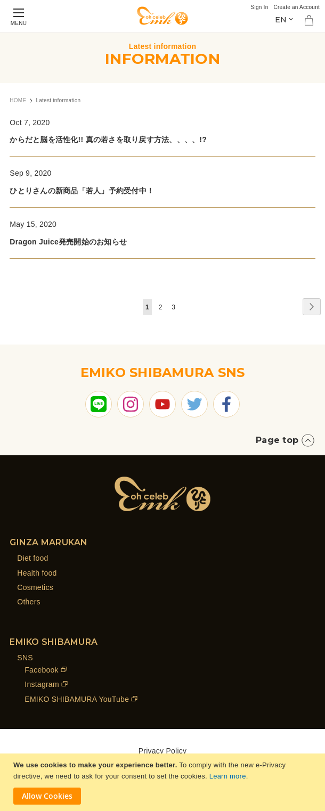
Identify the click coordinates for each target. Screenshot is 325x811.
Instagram (42, 684)
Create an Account (296, 7)
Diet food (32, 558)
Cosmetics (35, 587)
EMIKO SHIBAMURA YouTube (77, 699)
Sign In (260, 7)
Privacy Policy (163, 751)
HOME (18, 100)
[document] (163, 782)
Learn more (227, 776)
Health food (36, 573)
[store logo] (162, 15)
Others (28, 601)
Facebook (41, 670)
